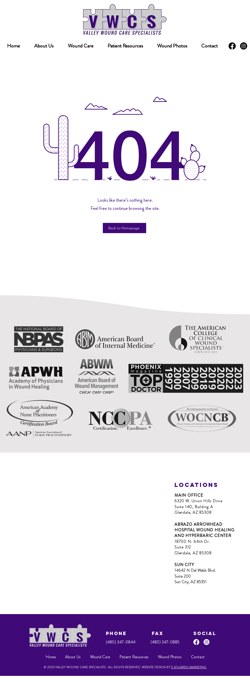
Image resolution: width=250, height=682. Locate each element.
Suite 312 (182, 547)
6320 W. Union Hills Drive (198, 501)
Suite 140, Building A (193, 507)
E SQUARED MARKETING (188, 667)
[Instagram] (243, 46)
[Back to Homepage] (124, 228)
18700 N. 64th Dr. (192, 541)
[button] (125, 46)
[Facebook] (232, 46)
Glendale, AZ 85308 (192, 512)
